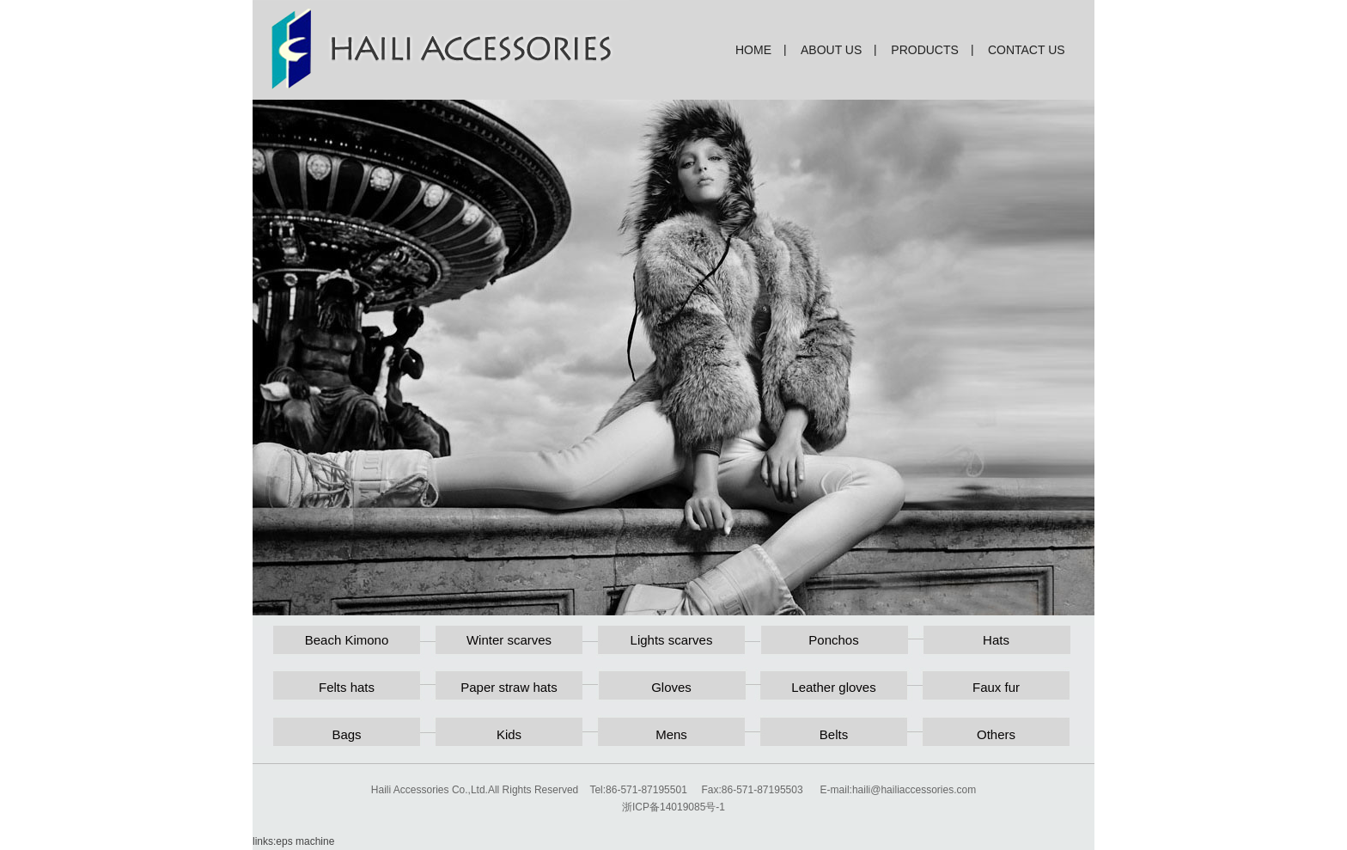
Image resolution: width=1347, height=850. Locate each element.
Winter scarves (509, 640)
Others (996, 734)
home (753, 50)
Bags (346, 734)
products (925, 50)
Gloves (671, 687)
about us (831, 50)
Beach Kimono (347, 640)
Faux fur (996, 687)
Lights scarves (672, 640)
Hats (996, 640)
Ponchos (833, 640)
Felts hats (347, 687)
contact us (1026, 50)
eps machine (305, 841)
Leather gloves (833, 687)
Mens (671, 734)
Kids (509, 734)
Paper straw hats (509, 687)
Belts (834, 734)
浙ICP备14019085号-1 (673, 807)
